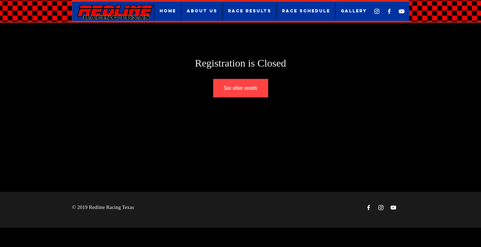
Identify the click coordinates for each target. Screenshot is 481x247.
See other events (240, 88)
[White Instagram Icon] (376, 11)
